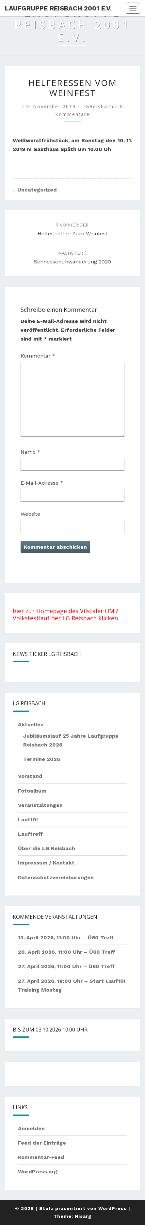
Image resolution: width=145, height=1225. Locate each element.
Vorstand (30, 776)
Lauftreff (30, 834)
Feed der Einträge (42, 1143)
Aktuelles (30, 724)
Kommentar (38, 356)
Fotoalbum (32, 791)
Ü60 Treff (101, 937)
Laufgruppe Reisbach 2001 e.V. (58, 8)
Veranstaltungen (40, 805)
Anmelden (31, 1128)
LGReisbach (98, 106)
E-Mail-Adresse (42, 483)
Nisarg (83, 1216)
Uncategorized (37, 190)
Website (30, 514)
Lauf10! (28, 819)
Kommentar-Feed (41, 1157)
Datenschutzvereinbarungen (56, 877)
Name (30, 452)
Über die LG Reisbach (46, 848)
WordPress (112, 1208)
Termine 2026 (41, 759)
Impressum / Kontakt (46, 863)
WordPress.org (37, 1171)
